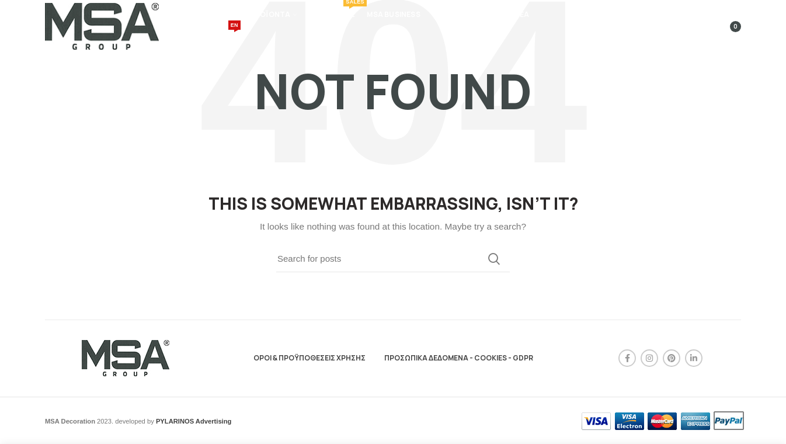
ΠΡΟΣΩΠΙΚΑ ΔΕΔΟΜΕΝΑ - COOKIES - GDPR (458, 358)
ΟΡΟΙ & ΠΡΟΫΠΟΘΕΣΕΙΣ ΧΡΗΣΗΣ (309, 358)
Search (494, 258)
